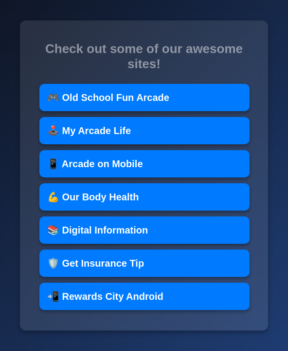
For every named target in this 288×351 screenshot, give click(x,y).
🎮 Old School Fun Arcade (108, 97)
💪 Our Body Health (93, 197)
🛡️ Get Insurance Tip (95, 263)
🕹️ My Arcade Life (89, 130)
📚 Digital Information (97, 230)
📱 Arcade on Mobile (95, 163)
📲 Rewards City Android (105, 296)
